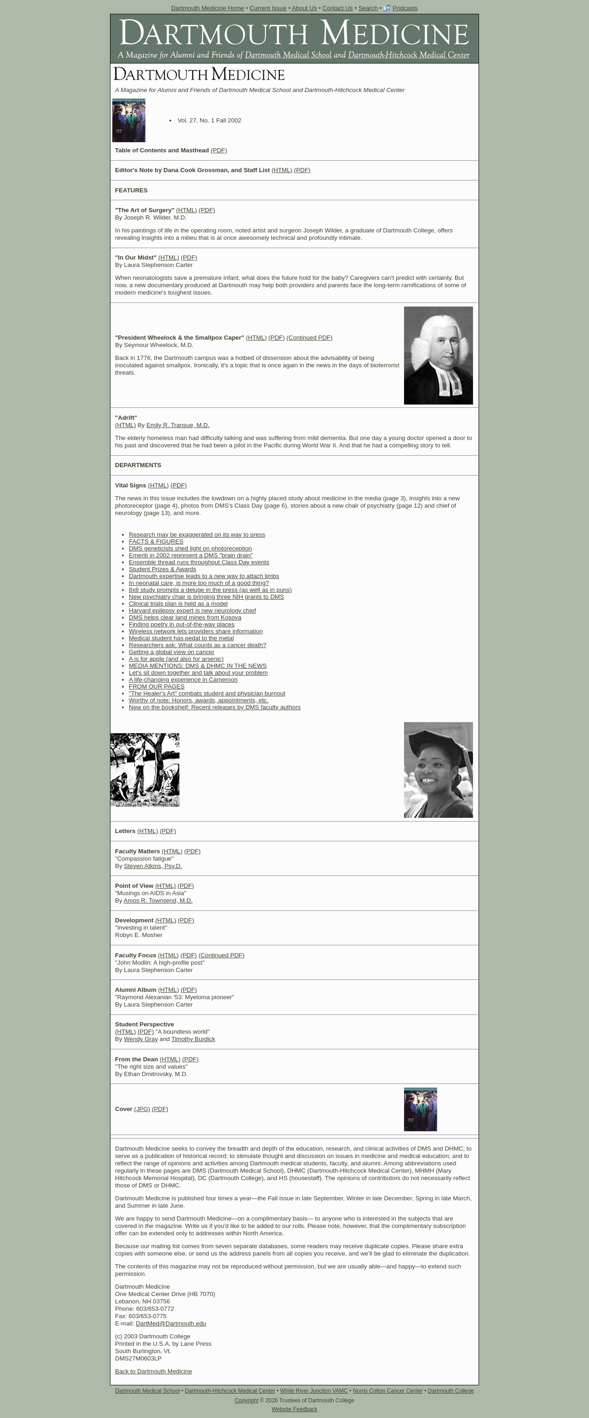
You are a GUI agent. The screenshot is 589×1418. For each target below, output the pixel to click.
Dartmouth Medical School (147, 1391)
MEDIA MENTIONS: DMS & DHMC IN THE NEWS (198, 665)
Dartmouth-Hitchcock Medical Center (230, 1391)
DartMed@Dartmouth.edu (171, 1323)
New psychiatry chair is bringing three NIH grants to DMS (206, 596)
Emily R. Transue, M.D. (177, 425)
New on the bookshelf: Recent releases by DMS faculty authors (214, 707)
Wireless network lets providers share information (196, 631)
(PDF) (219, 150)
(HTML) (281, 170)
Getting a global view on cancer (171, 651)
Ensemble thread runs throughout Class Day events (199, 562)
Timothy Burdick (193, 1039)
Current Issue (268, 8)
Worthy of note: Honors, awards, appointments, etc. (199, 700)
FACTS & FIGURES (156, 541)
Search (368, 8)
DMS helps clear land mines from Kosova (185, 617)
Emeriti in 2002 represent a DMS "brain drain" (191, 555)
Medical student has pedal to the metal (181, 638)
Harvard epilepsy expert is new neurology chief (192, 610)
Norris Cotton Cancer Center (388, 1391)
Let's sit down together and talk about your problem (198, 672)
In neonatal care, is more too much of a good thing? (199, 582)
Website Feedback (294, 1409)
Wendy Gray (141, 1039)
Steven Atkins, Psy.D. (153, 865)
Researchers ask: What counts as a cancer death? (197, 645)
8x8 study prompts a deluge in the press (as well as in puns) (210, 589)
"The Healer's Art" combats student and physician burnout (207, 693)
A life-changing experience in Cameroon (183, 679)
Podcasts (405, 8)
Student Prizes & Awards (162, 569)
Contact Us (338, 8)
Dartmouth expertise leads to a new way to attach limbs (204, 576)
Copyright (246, 1400)
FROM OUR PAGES (157, 686)
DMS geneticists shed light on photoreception (190, 548)
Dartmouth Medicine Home (207, 8)
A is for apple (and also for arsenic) (176, 658)
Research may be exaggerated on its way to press (197, 534)
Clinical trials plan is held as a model (178, 603)
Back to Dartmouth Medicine (153, 1371)
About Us (304, 8)
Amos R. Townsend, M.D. (158, 900)
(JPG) (142, 1108)
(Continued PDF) (310, 337)
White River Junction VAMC (314, 1391)
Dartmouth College (451, 1391)
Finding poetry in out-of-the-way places (182, 624)
